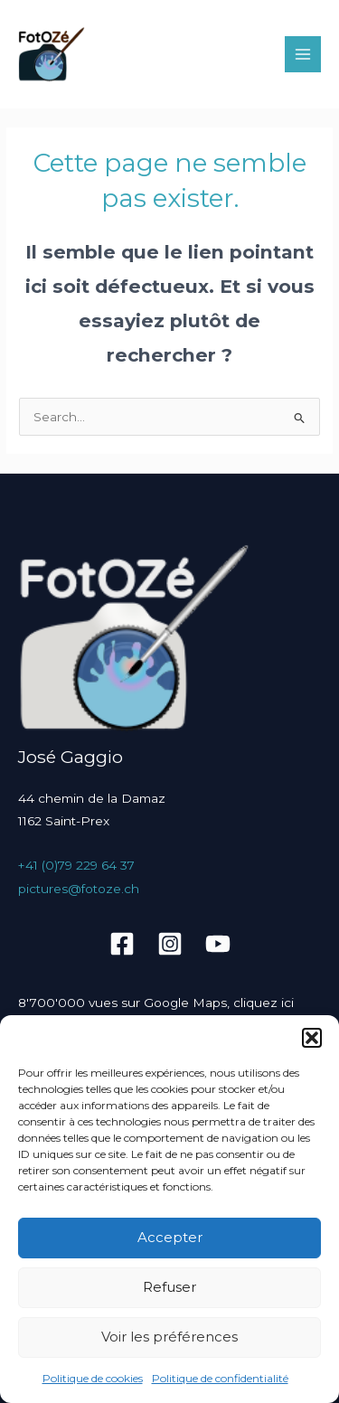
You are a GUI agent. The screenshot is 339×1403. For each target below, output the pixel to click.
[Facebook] (122, 943)
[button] (312, 1038)
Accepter (169, 1237)
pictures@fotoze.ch (78, 888)
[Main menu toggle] (303, 54)
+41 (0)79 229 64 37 (76, 865)
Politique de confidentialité (220, 1378)
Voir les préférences (169, 1336)
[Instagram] (170, 943)
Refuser (169, 1286)
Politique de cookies (92, 1378)
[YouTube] (218, 943)
